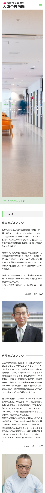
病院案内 (13, 200)
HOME (5, 200)
